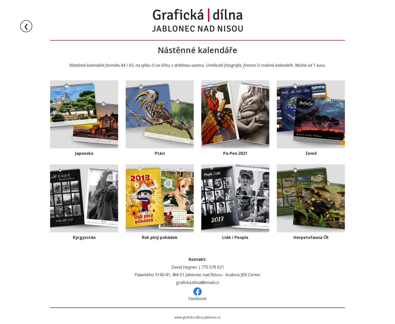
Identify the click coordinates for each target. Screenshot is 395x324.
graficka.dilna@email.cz (197, 282)
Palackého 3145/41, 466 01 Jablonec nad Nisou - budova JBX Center (198, 274)
